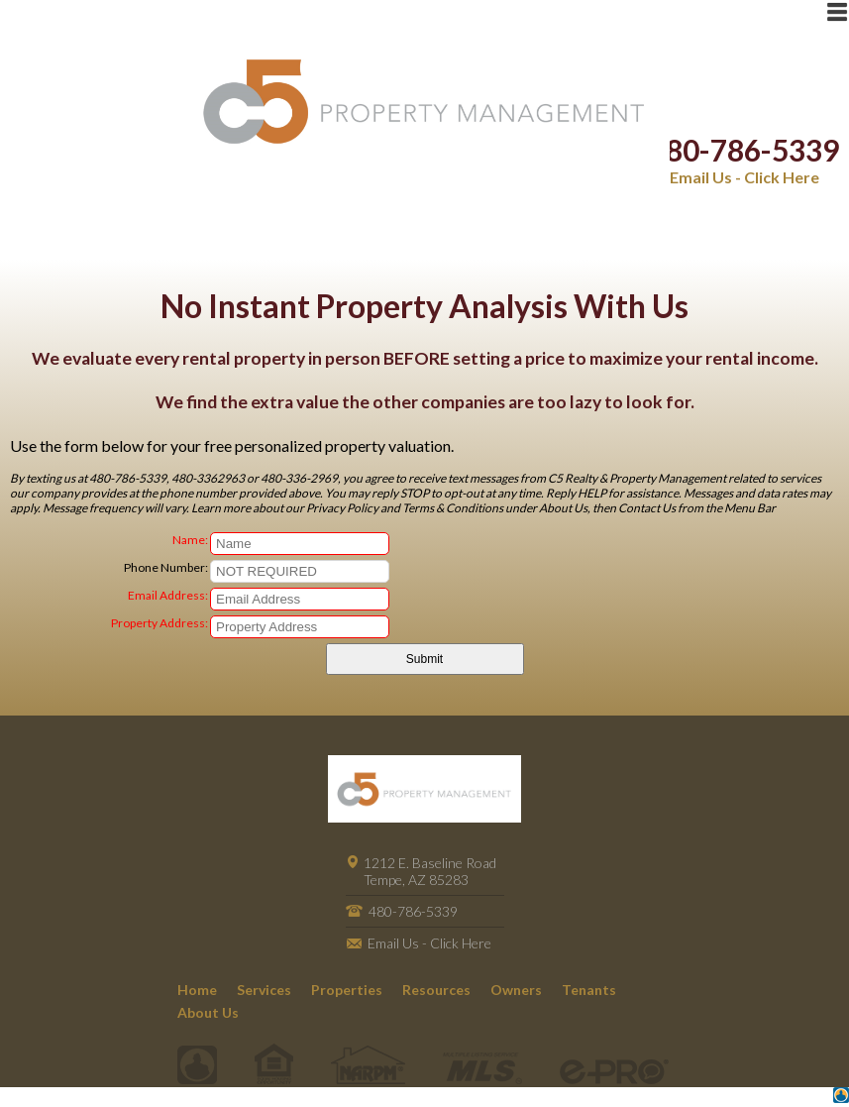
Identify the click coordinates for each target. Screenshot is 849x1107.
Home (197, 989)
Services (264, 989)
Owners (516, 989)
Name (188, 539)
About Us (208, 1012)
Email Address (166, 595)
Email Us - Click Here (744, 176)
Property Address (158, 622)
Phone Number (164, 567)
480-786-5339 (744, 149)
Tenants (589, 989)
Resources (436, 989)
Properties (346, 989)
